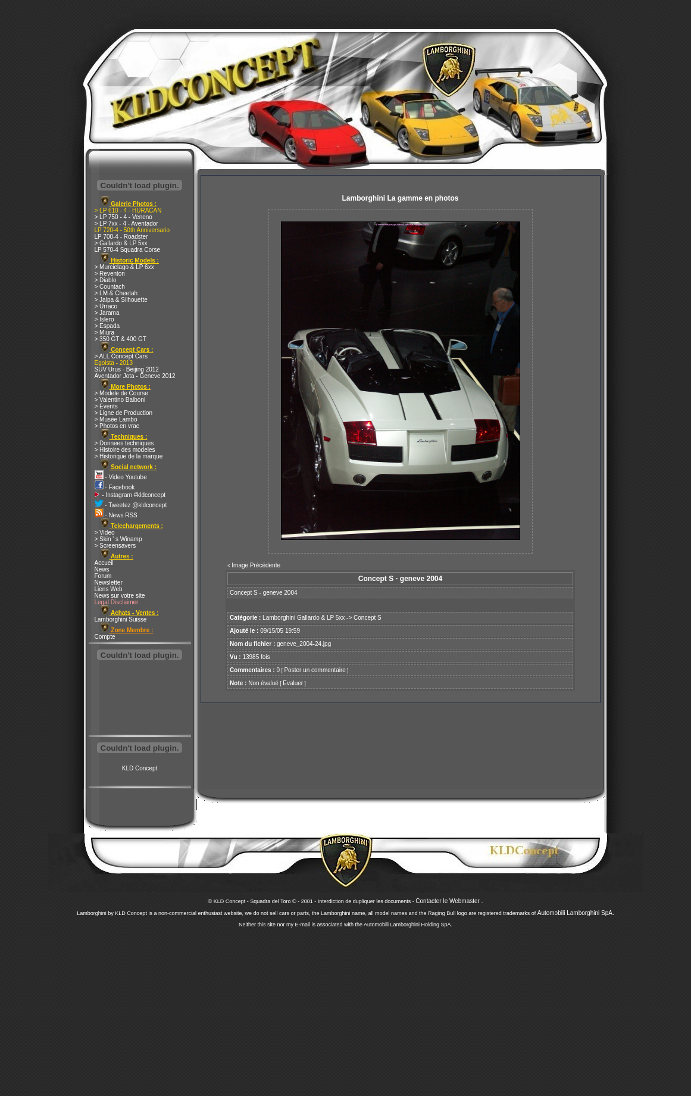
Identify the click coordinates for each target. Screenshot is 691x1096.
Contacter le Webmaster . (449, 901)
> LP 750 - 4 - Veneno (123, 217)
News (102, 569)
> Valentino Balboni (120, 399)
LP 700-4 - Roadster (121, 236)
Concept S (368, 617)
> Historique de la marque (129, 456)
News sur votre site (120, 595)
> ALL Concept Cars (121, 356)
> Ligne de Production (124, 413)
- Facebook (115, 487)
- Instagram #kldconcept (130, 495)
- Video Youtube (121, 477)
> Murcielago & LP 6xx (124, 267)
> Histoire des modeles (125, 449)
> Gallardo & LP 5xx (121, 243)
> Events (106, 406)
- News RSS (116, 515)
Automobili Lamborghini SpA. (575, 913)
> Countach (110, 286)
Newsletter (109, 582)
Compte (105, 636)
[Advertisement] (140, 699)
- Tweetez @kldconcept (131, 505)
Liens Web (109, 589)
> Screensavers (115, 545)
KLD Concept (139, 768)
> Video (105, 532)
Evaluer (293, 683)
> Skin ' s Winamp (118, 539)
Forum (103, 576)
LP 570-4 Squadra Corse (127, 249)
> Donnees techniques (124, 443)
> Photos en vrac (117, 426)
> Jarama (107, 313)
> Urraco (106, 306)
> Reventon (110, 273)
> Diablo (106, 280)
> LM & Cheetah (116, 293)
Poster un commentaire (314, 670)
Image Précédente (256, 565)
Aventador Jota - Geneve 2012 (135, 376)
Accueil (104, 563)
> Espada (107, 326)
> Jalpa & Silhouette (121, 299)
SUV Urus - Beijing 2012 (127, 369)
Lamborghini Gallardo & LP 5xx (303, 617)
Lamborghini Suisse (121, 619)
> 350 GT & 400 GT (120, 339)
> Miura (105, 332)
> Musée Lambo (116, 419)
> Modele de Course (121, 393)
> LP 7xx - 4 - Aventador (126, 223)
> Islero (104, 319)
